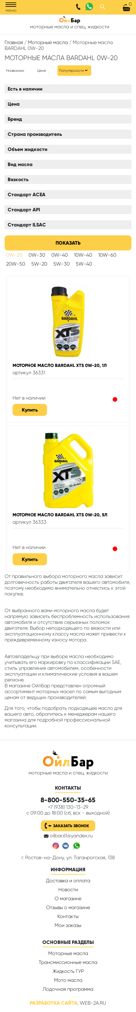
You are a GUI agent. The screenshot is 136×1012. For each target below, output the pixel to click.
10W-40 (83, 255)
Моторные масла (48, 42)
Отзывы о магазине (68, 907)
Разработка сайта (53, 1003)
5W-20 (39, 264)
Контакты (68, 916)
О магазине (68, 898)
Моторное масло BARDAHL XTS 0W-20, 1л (60, 365)
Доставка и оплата (68, 881)
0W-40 (59, 255)
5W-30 (61, 264)
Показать (68, 243)
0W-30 (37, 255)
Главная (14, 42)
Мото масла (68, 980)
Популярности (71, 70)
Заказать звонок (71, 825)
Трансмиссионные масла (68, 962)
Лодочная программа (68, 989)
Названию (15, 70)
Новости (68, 889)
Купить (30, 410)
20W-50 (15, 264)
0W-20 (14, 255)
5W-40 (84, 264)
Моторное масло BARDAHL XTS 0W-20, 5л (60, 515)
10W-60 (107, 255)
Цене (41, 70)
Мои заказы (68, 925)
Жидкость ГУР (68, 971)
